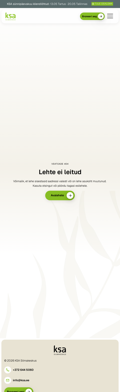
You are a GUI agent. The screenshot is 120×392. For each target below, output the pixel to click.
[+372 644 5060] (7, 369)
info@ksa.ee (21, 380)
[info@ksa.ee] (7, 380)
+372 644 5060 (23, 370)
